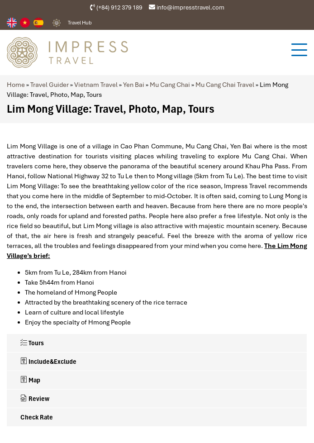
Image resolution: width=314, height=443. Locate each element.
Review (34, 399)
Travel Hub (80, 22)
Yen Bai (133, 85)
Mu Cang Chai (170, 85)
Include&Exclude (48, 361)
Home (16, 85)
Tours (32, 343)
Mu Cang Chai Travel (224, 85)
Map (30, 380)
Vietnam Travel (96, 85)
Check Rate (36, 417)
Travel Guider (49, 85)
